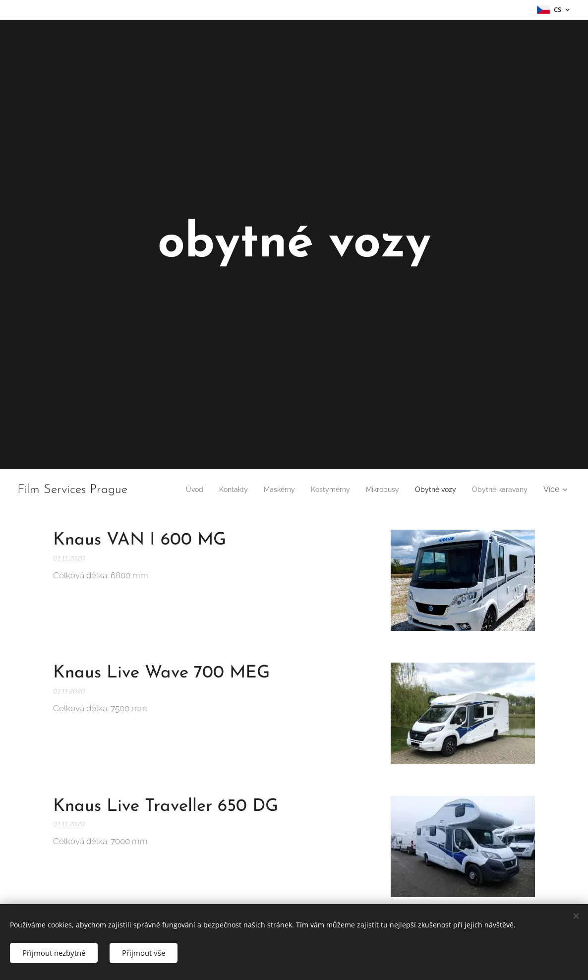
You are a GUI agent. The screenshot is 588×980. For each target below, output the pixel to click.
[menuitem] (242, 489)
